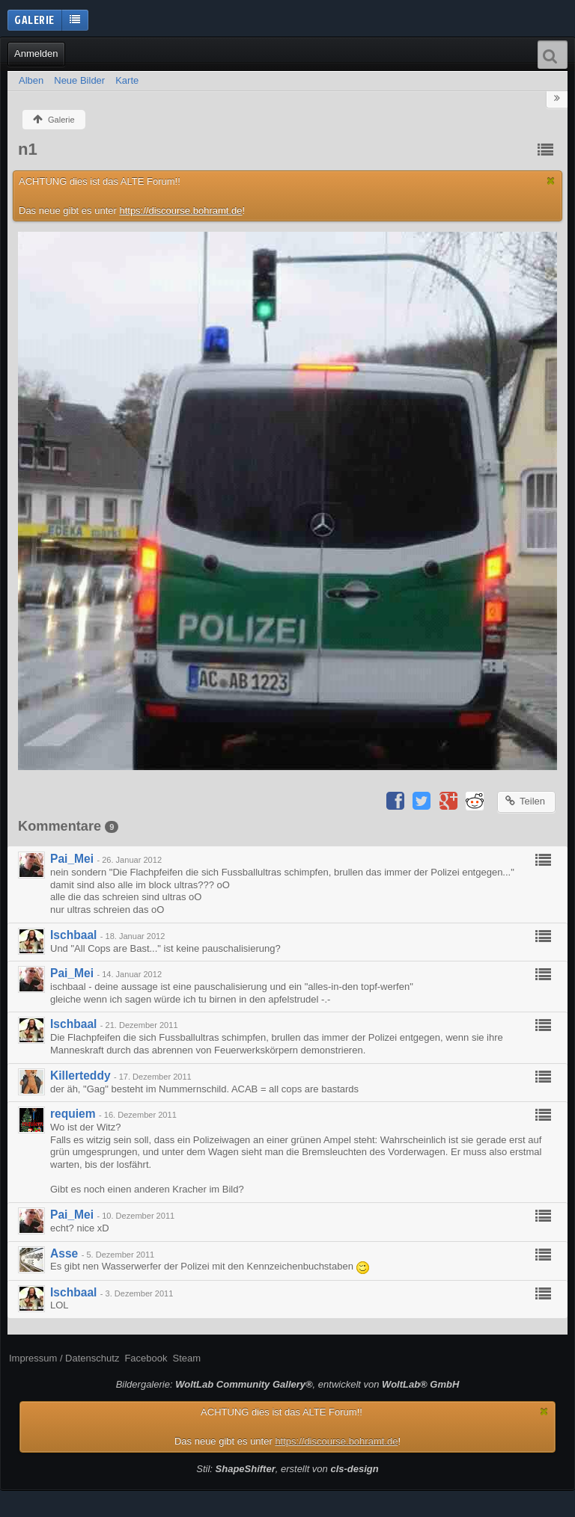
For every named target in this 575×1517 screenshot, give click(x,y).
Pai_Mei (72, 858)
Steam (186, 1358)
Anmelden (36, 53)
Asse (64, 1253)
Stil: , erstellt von (287, 1468)
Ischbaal (73, 935)
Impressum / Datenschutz (64, 1358)
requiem (73, 1113)
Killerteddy (80, 1075)
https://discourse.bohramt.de (180, 210)
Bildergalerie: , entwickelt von (288, 1384)
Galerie (34, 19)
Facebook (145, 1358)
